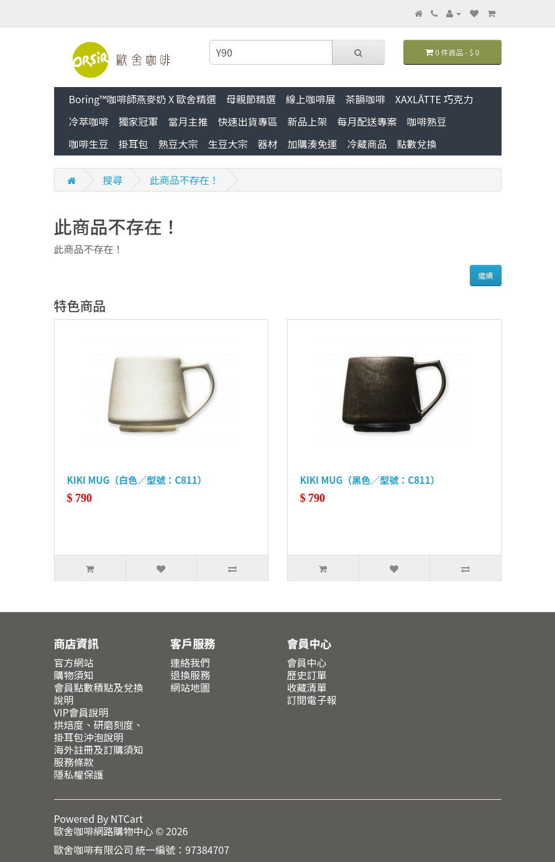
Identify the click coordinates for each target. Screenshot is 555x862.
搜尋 (112, 179)
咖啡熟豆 (427, 121)
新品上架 (308, 121)
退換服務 (190, 674)
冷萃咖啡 (89, 121)
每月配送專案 (367, 121)
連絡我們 (190, 662)
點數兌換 (417, 143)
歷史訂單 (307, 674)
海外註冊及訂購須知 (99, 749)
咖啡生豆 (89, 143)
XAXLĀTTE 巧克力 (434, 98)
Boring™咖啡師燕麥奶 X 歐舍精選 (142, 98)
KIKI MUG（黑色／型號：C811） (370, 479)
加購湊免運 (312, 143)
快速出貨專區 (248, 121)
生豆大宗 (228, 143)
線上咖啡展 (311, 98)
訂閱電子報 (312, 699)
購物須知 (74, 674)
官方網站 (74, 662)
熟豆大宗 (178, 143)
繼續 (485, 275)
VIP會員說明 (81, 712)
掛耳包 (134, 143)
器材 (268, 143)
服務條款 (74, 761)
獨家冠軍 (138, 121)
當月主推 (188, 121)
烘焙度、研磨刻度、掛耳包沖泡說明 (99, 730)
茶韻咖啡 (365, 98)
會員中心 (307, 662)
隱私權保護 (79, 774)
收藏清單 (307, 687)
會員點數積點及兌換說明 (99, 693)
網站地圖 (190, 687)
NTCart (127, 818)
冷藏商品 (367, 143)
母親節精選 (251, 98)
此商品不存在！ (184, 179)
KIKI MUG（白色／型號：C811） (137, 479)
